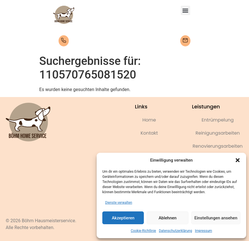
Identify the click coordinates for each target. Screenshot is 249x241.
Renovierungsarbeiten (218, 146)
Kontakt (149, 133)
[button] (237, 160)
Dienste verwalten (118, 203)
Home (149, 120)
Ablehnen (168, 218)
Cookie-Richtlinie (143, 231)
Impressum (203, 231)
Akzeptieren (123, 218)
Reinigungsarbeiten (218, 133)
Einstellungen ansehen (215, 218)
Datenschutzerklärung (175, 231)
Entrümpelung (218, 120)
